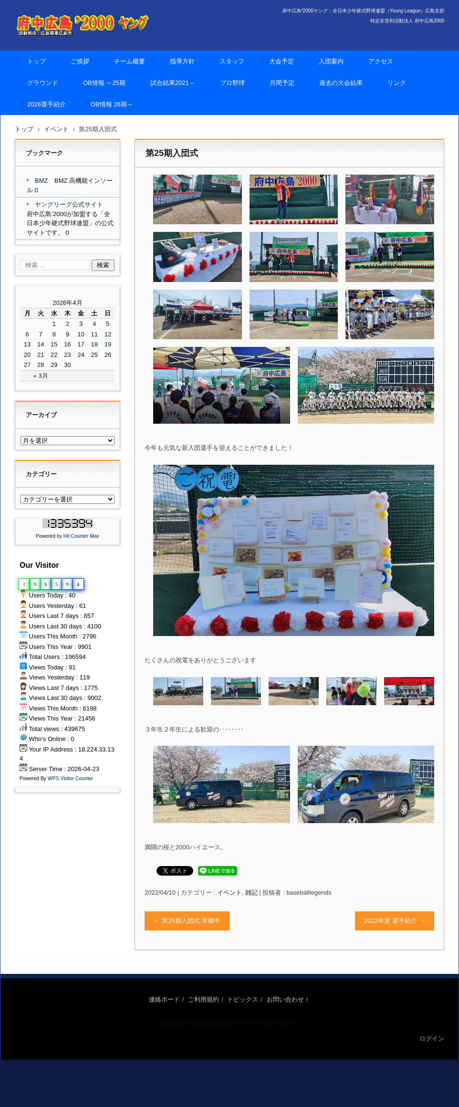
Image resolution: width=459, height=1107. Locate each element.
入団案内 (331, 61)
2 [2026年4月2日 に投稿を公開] (67, 323)
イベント (229, 892)
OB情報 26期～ (112, 104)
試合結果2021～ (172, 82)
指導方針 (182, 61)
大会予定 (281, 61)
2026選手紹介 (46, 104)
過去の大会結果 (341, 82)
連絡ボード (164, 999)
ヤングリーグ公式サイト (69, 204)
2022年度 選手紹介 (394, 920)
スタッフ (231, 61)
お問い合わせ (285, 999)
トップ (36, 61)
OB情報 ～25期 (104, 82)
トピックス (242, 999)
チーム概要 (129, 61)
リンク (396, 82)
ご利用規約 (203, 999)
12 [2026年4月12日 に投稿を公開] (107, 334)
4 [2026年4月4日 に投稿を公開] (94, 323)
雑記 (251, 892)
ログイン (431, 1038)
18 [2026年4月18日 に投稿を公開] (94, 344)
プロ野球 (232, 82)
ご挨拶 (80, 61)
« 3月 (40, 375)
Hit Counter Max (81, 536)
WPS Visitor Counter (70, 778)
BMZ (41, 180)
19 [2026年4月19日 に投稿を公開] (107, 344)
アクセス (380, 61)
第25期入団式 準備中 (187, 920)
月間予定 (282, 82)
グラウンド (42, 82)
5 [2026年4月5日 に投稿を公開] (107, 323)
